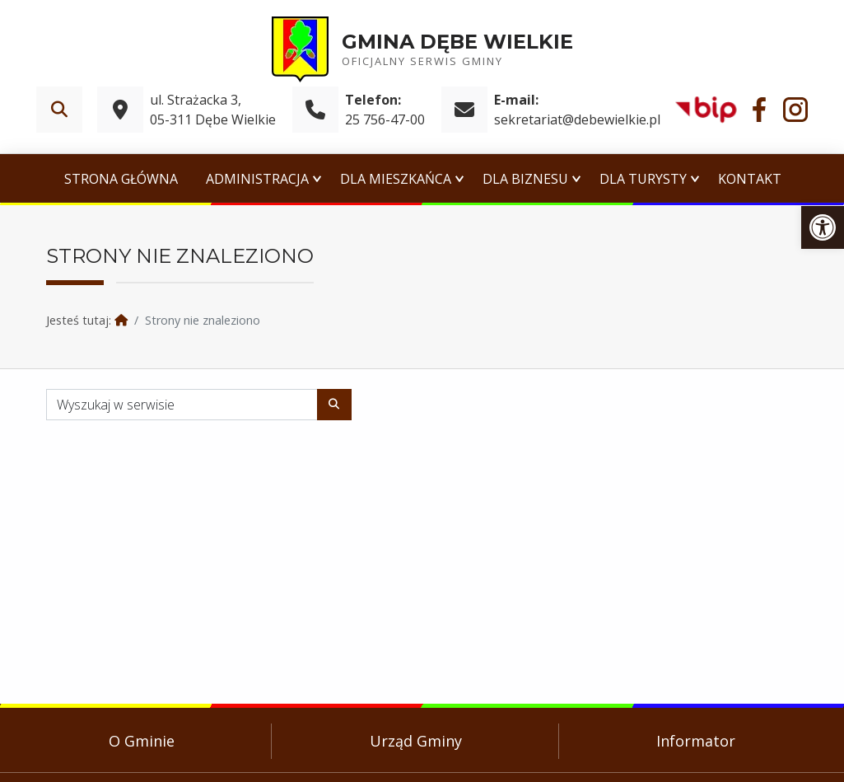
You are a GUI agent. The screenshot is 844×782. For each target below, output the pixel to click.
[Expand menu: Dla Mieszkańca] (459, 179)
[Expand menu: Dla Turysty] (695, 179)
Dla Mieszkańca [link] (395, 179)
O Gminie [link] (142, 741)
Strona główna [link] (121, 179)
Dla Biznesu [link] (525, 179)
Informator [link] (695, 741)
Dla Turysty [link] (643, 179)
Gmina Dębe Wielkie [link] (457, 42)
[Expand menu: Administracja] (317, 179)
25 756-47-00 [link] (385, 119)
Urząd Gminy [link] (416, 741)
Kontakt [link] (749, 179)
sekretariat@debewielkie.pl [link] (577, 119)
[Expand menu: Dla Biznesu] (576, 179)
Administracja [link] (257, 179)
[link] (822, 227)
